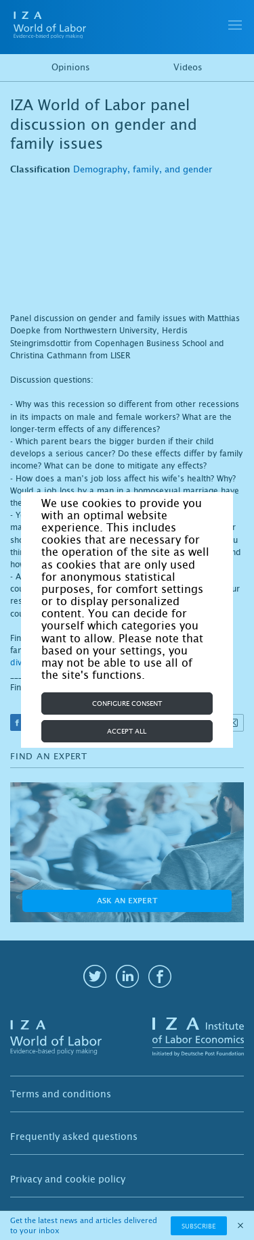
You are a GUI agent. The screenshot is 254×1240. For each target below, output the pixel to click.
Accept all (126, 731)
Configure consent (127, 703)
